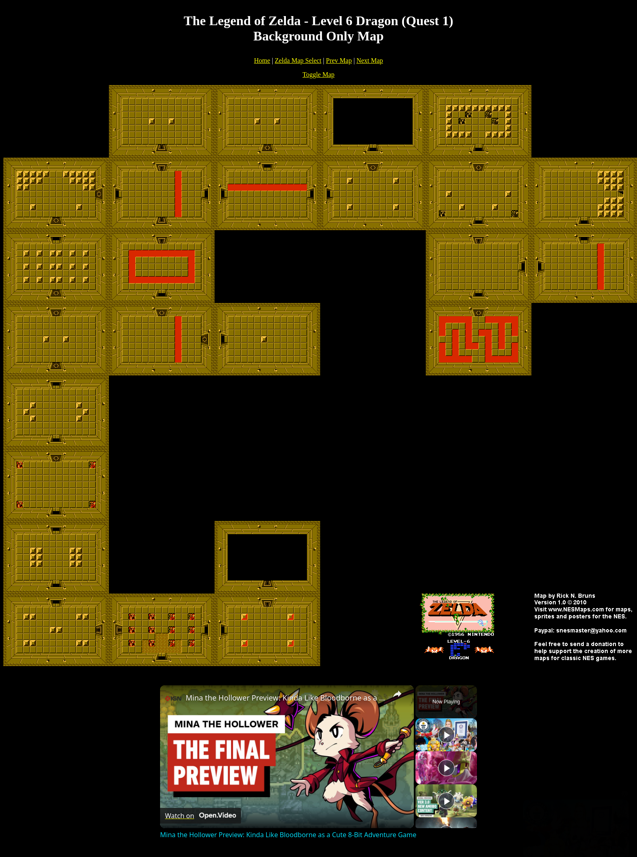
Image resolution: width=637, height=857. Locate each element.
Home (262, 60)
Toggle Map (318, 74)
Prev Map (339, 60)
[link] (173, 698)
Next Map (369, 60)
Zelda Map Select (298, 60)
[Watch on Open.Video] (200, 816)
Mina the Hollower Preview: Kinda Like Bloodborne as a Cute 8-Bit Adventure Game (286, 698)
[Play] (446, 768)
